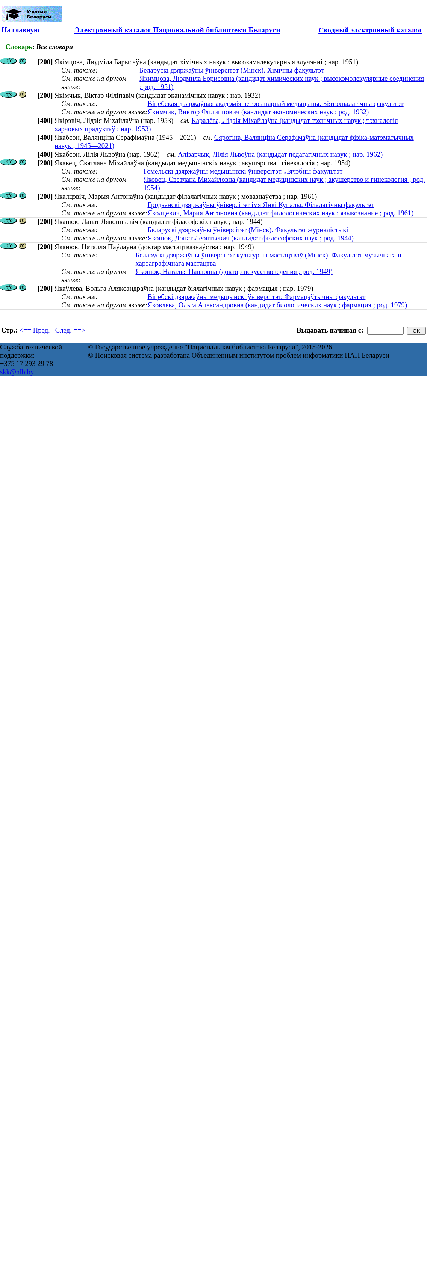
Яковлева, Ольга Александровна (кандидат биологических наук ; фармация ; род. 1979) (277, 305)
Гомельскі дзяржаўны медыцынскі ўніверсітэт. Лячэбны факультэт (243, 171)
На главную (20, 30)
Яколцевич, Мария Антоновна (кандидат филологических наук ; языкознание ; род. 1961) (280, 213)
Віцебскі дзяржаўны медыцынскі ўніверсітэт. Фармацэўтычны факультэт (256, 297)
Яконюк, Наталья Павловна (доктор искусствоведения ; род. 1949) (234, 271)
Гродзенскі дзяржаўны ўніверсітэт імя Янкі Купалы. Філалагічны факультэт (260, 205)
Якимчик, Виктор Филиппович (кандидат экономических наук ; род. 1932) (258, 112)
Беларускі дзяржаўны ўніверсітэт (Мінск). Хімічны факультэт (231, 70)
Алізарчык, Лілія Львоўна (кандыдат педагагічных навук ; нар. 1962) (280, 154)
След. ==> (70, 330)
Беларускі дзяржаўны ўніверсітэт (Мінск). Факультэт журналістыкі (247, 230)
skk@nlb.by (17, 372)
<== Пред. (35, 330)
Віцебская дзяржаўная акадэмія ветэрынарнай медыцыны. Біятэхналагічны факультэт (275, 103)
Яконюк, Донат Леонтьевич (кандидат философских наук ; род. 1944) (250, 238)
